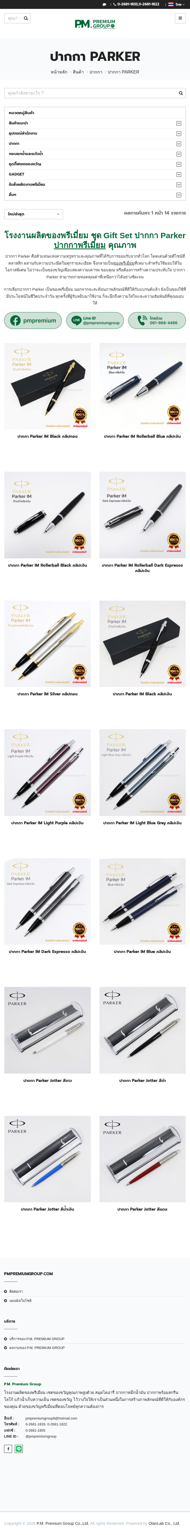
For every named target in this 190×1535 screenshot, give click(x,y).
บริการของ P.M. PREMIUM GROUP (36, 1339)
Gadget (16, 174)
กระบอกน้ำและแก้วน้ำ (26, 154)
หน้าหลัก (59, 72)
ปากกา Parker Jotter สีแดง (142, 1209)
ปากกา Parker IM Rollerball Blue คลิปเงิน (142, 436)
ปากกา (95, 72)
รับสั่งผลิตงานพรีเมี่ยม (27, 185)
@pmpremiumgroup (41, 1436)
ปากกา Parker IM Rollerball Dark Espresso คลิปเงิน (142, 568)
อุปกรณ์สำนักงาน (23, 133)
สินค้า (78, 72)
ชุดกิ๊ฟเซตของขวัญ (25, 164)
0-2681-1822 (149, 4)
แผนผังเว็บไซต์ (20, 1301)
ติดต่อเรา (16, 1291)
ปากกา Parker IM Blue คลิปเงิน (142, 952)
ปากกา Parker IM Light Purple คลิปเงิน (47, 823)
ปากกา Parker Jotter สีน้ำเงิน (47, 1209)
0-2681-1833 (127, 4)
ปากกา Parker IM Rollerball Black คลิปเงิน (47, 565)
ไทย (176, 4)
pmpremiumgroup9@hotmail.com (51, 1418)
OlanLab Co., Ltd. (164, 1523)
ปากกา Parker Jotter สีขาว (47, 1081)
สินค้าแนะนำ (18, 123)
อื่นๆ (12, 195)
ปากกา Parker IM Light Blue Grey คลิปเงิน (142, 823)
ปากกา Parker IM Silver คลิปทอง (47, 694)
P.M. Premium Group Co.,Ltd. (63, 1523)
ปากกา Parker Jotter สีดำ (142, 1081)
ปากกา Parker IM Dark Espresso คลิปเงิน (47, 952)
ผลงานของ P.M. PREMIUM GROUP (37, 1348)
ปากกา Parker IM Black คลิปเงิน (142, 694)
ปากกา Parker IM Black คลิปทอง (47, 436)
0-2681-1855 (35, 1430)
